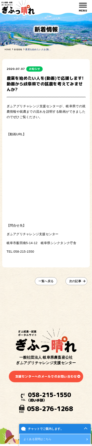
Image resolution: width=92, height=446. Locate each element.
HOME (8, 49)
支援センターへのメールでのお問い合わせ (46, 376)
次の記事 (76, 281)
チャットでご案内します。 (45, 429)
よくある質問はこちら (38, 439)
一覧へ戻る (46, 281)
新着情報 (19, 49)
